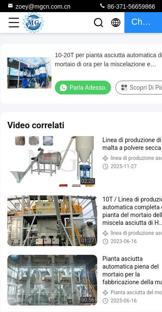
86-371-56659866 (127, 6)
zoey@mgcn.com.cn (38, 6)
